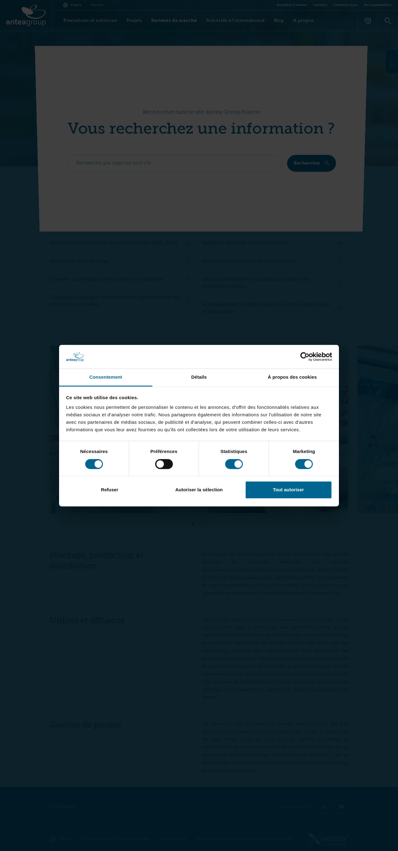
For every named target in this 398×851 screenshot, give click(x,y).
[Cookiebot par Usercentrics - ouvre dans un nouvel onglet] (305, 356)
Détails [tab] (199, 377)
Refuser (109, 490)
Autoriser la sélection (199, 490)
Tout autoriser (288, 490)
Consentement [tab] (105, 377)
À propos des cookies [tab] (292, 377)
